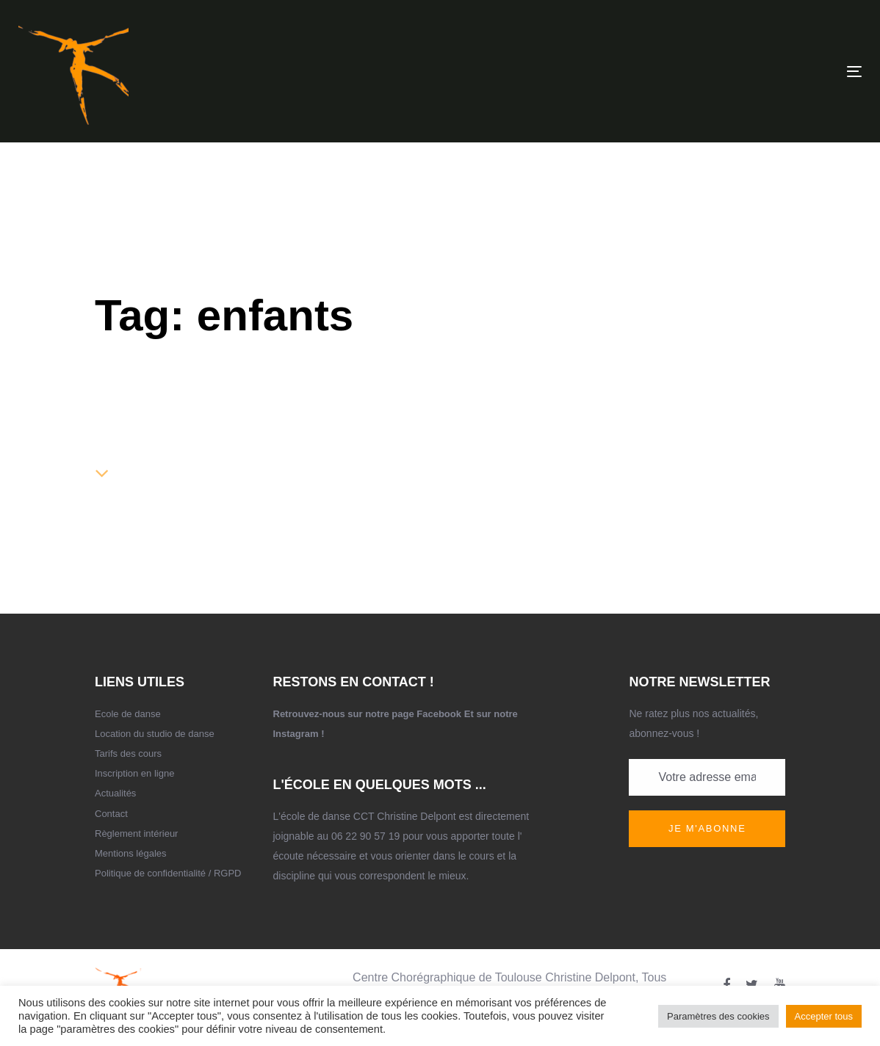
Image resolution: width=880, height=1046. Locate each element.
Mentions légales (131, 853)
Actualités (115, 793)
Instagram (296, 733)
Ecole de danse (128, 713)
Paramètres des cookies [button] (718, 1016)
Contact (111, 813)
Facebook (438, 713)
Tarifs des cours (128, 753)
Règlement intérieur (136, 833)
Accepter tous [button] (824, 1016)
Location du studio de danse (154, 733)
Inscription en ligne (134, 773)
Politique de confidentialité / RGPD (168, 873)
